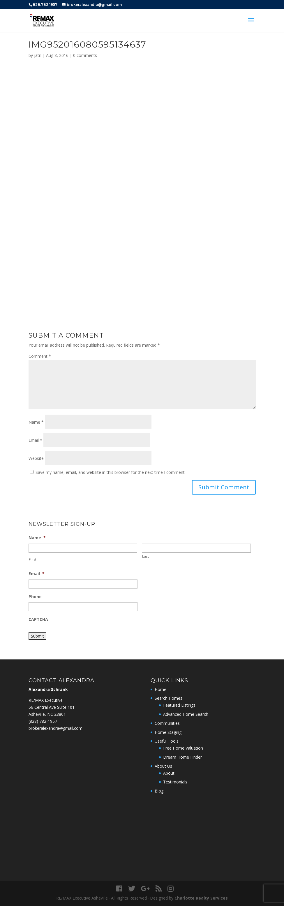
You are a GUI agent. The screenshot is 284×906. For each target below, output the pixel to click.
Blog (159, 791)
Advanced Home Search (185, 714)
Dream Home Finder (182, 757)
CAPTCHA (38, 619)
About (168, 773)
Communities (167, 723)
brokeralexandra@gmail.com (55, 728)
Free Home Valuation (183, 748)
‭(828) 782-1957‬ (43, 721)
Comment (40, 356)
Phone (35, 596)
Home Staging (168, 732)
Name (36, 422)
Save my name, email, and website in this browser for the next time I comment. (111, 472)
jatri (37, 55)
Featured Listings (179, 705)
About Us (163, 766)
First (32, 559)
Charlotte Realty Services (201, 898)
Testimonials (175, 782)
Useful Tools (167, 741)
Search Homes (168, 698)
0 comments (85, 55)
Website (36, 458)
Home (160, 689)
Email (35, 440)
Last (145, 556)
